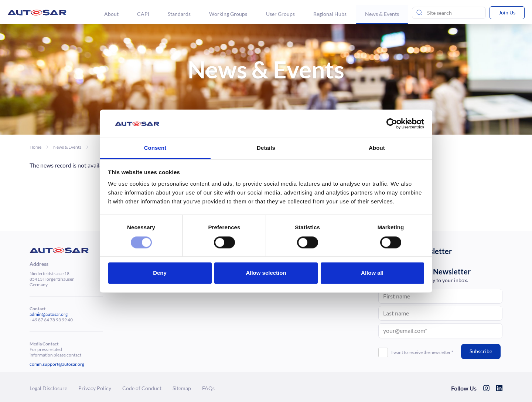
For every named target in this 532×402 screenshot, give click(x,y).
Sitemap (182, 388)
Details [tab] (266, 148)
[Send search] (419, 13)
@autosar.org (55, 314)
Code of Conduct (141, 388)
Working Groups (228, 14)
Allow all (372, 273)
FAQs (208, 388)
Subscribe (481, 351)
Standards (179, 14)
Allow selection (266, 273)
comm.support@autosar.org (57, 364)
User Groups (280, 14)
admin (36, 314)
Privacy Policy (94, 388)
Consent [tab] (155, 148)
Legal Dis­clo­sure (48, 388)
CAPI (143, 14)
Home (35, 147)
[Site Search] (449, 13)
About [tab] (377, 148)
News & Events (382, 14)
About (112, 14)
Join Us (507, 12)
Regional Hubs (330, 14)
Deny (160, 273)
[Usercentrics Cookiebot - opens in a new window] (391, 123)
